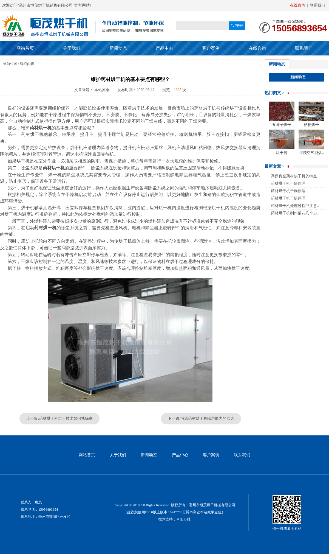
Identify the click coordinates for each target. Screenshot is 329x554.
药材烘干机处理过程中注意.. (295, 206)
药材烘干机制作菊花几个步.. (295, 213)
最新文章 (274, 166)
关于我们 (71, 48)
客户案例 (211, 48)
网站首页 (25, 48)
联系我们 (317, 5)
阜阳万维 (183, 519)
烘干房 (281, 142)
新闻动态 (118, 48)
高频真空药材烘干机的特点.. (295, 176)
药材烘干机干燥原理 (288, 183)
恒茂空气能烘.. (311, 142)
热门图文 (274, 93)
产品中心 (164, 48)
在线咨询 (297, 5)
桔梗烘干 (311, 114)
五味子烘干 (281, 114)
